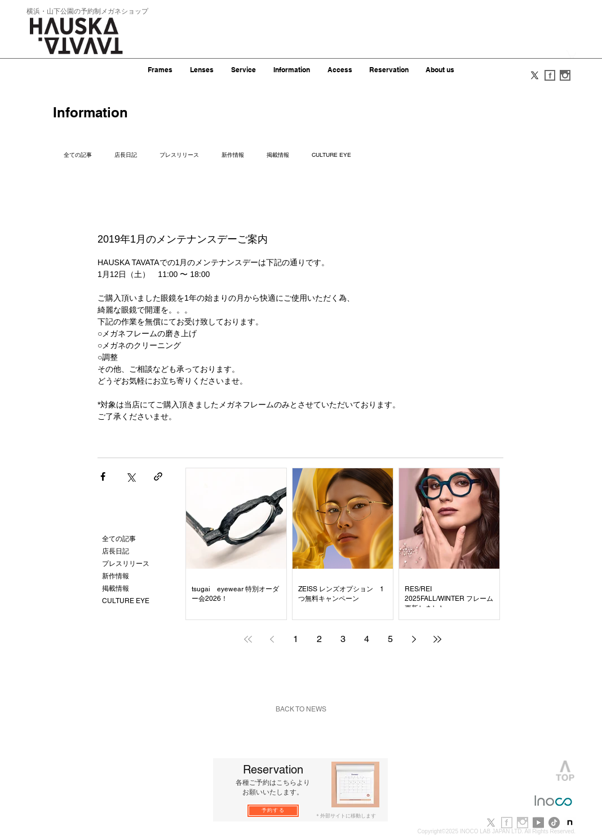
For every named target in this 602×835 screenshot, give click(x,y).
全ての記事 (78, 155)
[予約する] (273, 811)
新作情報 (233, 155)
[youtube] (538, 822)
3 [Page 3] (343, 639)
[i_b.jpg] (522, 822)
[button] (571, 54)
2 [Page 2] (319, 639)
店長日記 (125, 155)
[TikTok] (554, 822)
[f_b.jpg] (506, 822)
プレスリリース (179, 155)
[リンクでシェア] (158, 476)
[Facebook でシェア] (103, 476)
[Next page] (414, 639)
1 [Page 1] (295, 639)
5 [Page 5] (390, 639)
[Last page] (437, 639)
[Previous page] (272, 639)
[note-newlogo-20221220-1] (570, 822)
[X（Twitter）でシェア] (130, 476)
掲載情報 (278, 155)
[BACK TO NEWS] (301, 709)
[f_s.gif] (550, 75)
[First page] (248, 639)
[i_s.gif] (565, 75)
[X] (534, 75)
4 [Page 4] (366, 639)
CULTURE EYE (331, 155)
